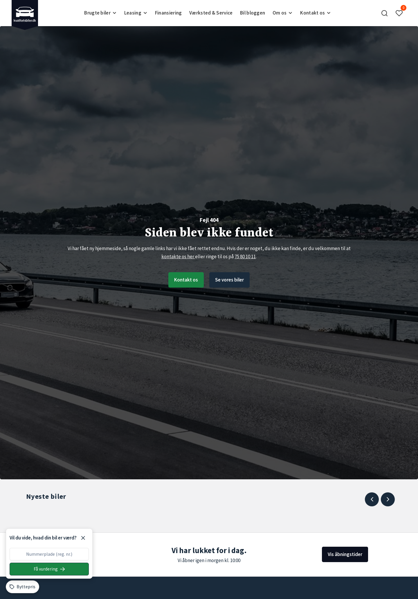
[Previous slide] (372, 499)
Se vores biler (229, 280)
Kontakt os (186, 280)
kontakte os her (178, 256)
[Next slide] (388, 499)
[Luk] (83, 538)
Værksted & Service (211, 13)
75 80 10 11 (245, 256)
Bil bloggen (252, 13)
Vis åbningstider (345, 554)
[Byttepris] (22, 586)
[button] (384, 13)
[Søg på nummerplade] (49, 569)
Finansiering (168, 13)
